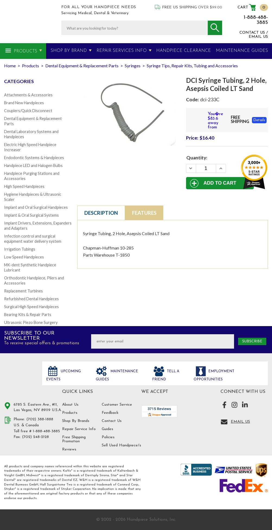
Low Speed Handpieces (24, 257)
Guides (107, 429)
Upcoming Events (63, 375)
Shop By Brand (69, 51)
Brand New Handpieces (24, 102)
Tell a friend (165, 375)
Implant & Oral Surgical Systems (31, 215)
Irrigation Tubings (19, 249)
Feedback (110, 413)
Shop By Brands (75, 421)
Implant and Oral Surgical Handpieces (36, 207)
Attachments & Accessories (28, 95)
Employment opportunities (214, 375)
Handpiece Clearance (183, 51)
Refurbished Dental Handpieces (31, 298)
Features (144, 213)
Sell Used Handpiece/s (121, 445)
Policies (108, 437)
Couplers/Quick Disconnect (28, 110)
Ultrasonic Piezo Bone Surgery (30, 322)
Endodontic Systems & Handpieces (34, 157)
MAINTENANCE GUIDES (242, 51)
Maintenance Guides (117, 375)
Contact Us (111, 421)
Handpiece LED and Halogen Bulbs (33, 165)
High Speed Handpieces (24, 186)
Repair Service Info (79, 429)
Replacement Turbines (23, 291)
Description (101, 213)
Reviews (69, 449)
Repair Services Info (122, 51)
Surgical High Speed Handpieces (31, 306)
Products (25, 51)
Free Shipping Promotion (74, 439)
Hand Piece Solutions (20, 377)
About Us (70, 405)
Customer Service (117, 405)
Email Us (240, 422)
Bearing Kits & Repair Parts (27, 314)
